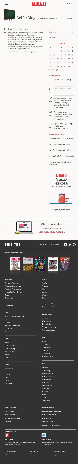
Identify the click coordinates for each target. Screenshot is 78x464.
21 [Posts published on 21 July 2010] (58, 63)
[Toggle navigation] (6, 4)
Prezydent (8, 328)
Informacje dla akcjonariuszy (51, 425)
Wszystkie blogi (47, 356)
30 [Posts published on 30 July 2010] (65, 67)
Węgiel (7, 375)
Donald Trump (10, 348)
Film (43, 289)
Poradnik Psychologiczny (14, 289)
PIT (6, 372)
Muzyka (45, 286)
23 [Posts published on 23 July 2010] (65, 63)
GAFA (7, 381)
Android (10, 440)
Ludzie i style (46, 371)
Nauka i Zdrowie (47, 314)
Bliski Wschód (10, 351)
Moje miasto (46, 380)
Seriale (44, 292)
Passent (45, 341)
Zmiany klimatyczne (49, 327)
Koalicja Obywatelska (12, 325)
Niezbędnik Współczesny (14, 292)
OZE (6, 378)
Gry (43, 301)
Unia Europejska (11, 346)
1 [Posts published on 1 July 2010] (61, 51)
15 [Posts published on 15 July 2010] (61, 59)
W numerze (8, 279)
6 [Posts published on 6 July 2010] (54, 55)
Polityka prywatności (49, 415)
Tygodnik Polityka (11, 283)
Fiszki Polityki (46, 440)
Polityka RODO (46, 418)
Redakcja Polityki (10, 408)
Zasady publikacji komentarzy (51, 411)
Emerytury (9, 369)
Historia (45, 368)
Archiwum (46, 388)
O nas (44, 397)
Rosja (7, 354)
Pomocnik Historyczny (13, 286)
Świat (6, 339)
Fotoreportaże (47, 385)
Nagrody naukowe (48, 330)
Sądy (6, 331)
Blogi (44, 338)
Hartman (45, 344)
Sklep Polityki (47, 400)
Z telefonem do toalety (64, 138)
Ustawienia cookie (47, 422)
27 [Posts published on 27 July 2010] (54, 67)
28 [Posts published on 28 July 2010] (58, 67)
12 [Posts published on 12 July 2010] (50, 59)
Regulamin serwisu (48, 408)
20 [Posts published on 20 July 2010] (54, 63)
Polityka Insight (34, 451)
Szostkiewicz (46, 347)
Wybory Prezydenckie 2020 (14, 316)
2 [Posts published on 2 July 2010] (65, 51)
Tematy (44, 394)
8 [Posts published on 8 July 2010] (61, 55)
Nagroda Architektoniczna (51, 307)
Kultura (44, 279)
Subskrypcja (55, 244)
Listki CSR (8, 384)
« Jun (51, 70)
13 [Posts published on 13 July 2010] (54, 59)
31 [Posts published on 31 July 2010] (69, 67)
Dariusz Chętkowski (30, 52)
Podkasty (45, 382)
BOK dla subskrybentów (12, 418)
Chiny (7, 357)
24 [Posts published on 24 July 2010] (69, 63)
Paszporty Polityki (48, 304)
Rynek (7, 365)
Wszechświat (46, 321)
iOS (6, 440)
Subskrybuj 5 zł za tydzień (50, 232)
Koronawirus (9, 305)
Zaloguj (69, 3)
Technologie (46, 324)
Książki (44, 283)
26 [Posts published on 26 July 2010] (51, 67)
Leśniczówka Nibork (60, 451)
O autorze (69, 18)
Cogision (11, 454)
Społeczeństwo (47, 374)
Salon (7, 295)
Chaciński (45, 350)
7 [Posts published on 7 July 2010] (57, 55)
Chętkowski (46, 353)
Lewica (7, 322)
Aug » (56, 70)
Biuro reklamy (9, 411)
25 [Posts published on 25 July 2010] (72, 63)
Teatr (44, 298)
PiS (6, 319)
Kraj (6, 312)
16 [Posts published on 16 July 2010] (65, 59)
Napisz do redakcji (11, 415)
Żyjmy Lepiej (9, 298)
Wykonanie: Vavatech (34, 454)
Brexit (7, 343)
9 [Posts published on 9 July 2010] (65, 55)
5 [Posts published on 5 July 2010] (50, 55)
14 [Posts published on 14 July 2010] (58, 59)
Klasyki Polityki (47, 376)
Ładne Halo (15, 454)
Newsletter (43, 244)
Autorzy (45, 391)
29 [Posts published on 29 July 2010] (61, 67)
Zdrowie (45, 318)
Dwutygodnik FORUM (10, 451)
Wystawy (45, 295)
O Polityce (8, 422)
